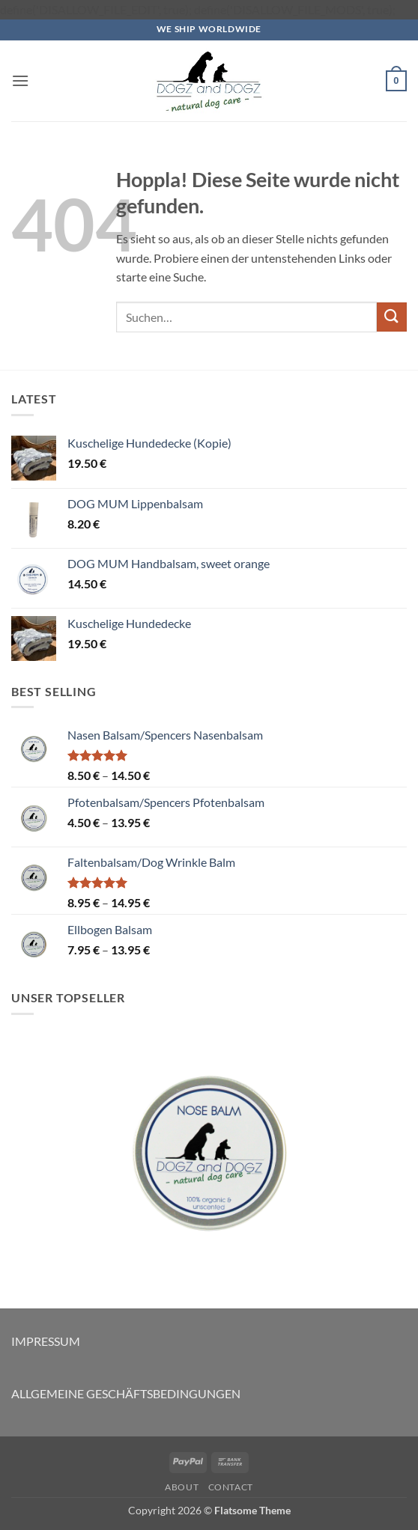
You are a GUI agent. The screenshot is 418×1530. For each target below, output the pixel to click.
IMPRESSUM (45, 1341)
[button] (20, 80)
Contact (230, 1487)
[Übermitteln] (392, 317)
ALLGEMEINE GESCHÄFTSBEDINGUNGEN (125, 1393)
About (182, 1487)
